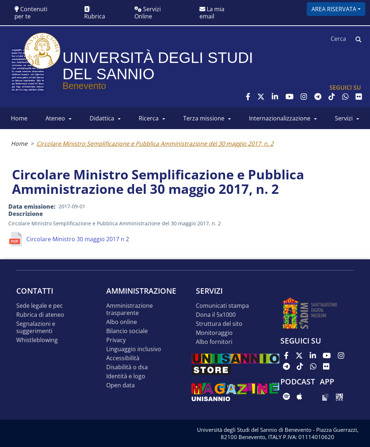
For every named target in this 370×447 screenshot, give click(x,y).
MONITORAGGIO (214, 333)
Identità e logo (125, 376)
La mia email (211, 12)
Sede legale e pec (39, 306)
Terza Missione (203, 118)
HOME (19, 118)
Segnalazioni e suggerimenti (35, 327)
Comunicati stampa (222, 306)
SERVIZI (344, 118)
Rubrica (94, 13)
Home (19, 144)
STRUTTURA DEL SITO (219, 324)
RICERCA (149, 118)
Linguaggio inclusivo (133, 349)
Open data (120, 385)
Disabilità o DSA (127, 367)
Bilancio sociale (127, 331)
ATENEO (55, 118)
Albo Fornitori (214, 342)
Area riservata (333, 9)
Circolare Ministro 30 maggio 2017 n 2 (77, 239)
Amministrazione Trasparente (129, 309)
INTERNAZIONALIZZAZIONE (279, 118)
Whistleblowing (37, 340)
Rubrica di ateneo (40, 315)
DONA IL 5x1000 (216, 315)
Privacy (116, 340)
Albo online (121, 322)
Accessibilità (122, 358)
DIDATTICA (102, 118)
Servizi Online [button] (147, 12)
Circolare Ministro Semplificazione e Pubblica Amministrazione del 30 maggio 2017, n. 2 (155, 144)
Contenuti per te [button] (30, 12)
